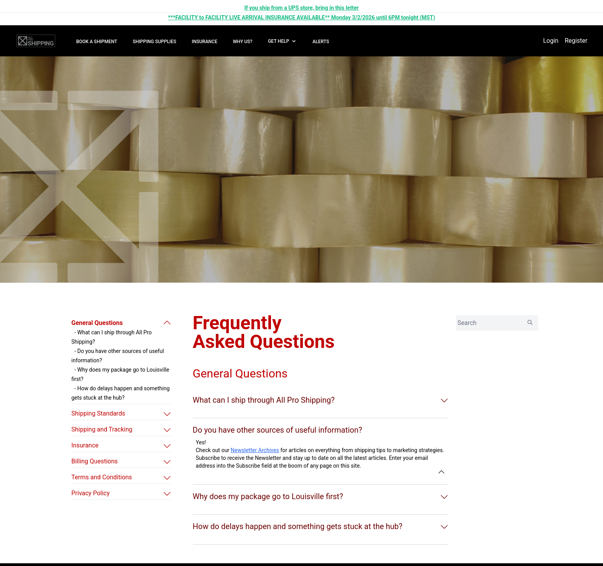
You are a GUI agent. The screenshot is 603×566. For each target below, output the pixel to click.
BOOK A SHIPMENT (96, 41)
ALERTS (321, 41)
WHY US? (242, 41)
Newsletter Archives (255, 450)
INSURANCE (204, 41)
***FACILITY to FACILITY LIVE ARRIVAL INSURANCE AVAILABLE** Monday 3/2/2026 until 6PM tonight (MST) (301, 17)
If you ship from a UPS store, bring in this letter (301, 8)
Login (550, 40)
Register (576, 40)
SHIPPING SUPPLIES (154, 41)
